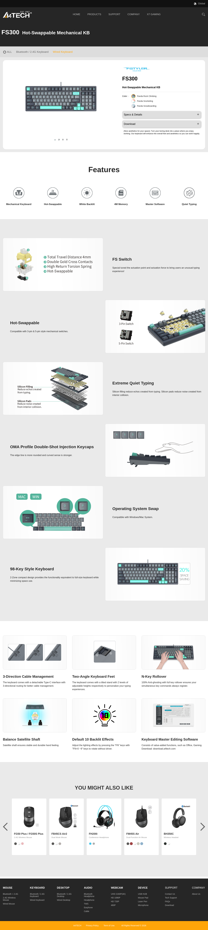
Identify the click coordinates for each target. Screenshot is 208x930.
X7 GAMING (153, 14)
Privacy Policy (92, 925)
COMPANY (134, 14)
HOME (76, 14)
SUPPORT (114, 14)
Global (201, 3)
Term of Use (109, 925)
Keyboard (37, 887)
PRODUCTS (94, 14)
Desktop (63, 887)
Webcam (117, 887)
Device (143, 887)
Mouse (7, 887)
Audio (88, 887)
